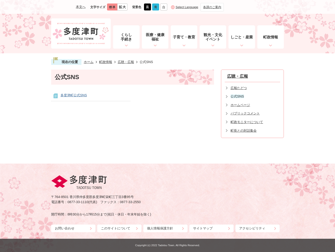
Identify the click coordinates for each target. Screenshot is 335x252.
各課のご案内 (212, 7)
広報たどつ (239, 88)
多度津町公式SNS (73, 95)
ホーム (89, 62)
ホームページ (240, 105)
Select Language (187, 7)
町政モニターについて (247, 122)
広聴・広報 (126, 62)
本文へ (81, 7)
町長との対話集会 (244, 130)
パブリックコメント (245, 113)
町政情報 (105, 62)
